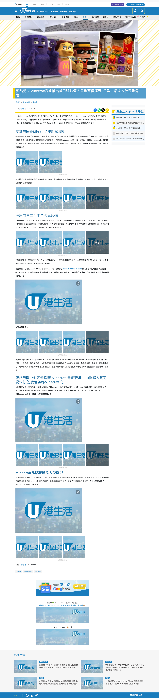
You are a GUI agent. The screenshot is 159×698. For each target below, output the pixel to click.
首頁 (18, 102)
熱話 (35, 102)
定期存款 (72, 12)
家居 (41, 678)
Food (42, 4)
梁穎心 (22, 109)
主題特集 (143, 17)
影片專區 (95, 17)
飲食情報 (65, 17)
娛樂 (76, 17)
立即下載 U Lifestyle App (136, 4)
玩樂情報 (40, 17)
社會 (85, 17)
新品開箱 (43, 662)
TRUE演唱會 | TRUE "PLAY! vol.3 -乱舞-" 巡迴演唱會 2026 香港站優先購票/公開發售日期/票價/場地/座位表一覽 (124, 667)
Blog (58, 4)
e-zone (67, 4)
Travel (35, 4)
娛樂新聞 (63, 12)
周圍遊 (105, 17)
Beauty (51, 4)
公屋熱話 (54, 12)
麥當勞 (23, 565)
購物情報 (53, 17)
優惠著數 (28, 17)
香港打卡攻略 (130, 17)
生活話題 (26, 102)
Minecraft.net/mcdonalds (72, 269)
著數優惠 (28, 571)
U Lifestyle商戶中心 (117, 4)
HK (27, 4)
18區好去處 (116, 17)
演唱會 (18, 17)
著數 (19, 571)
